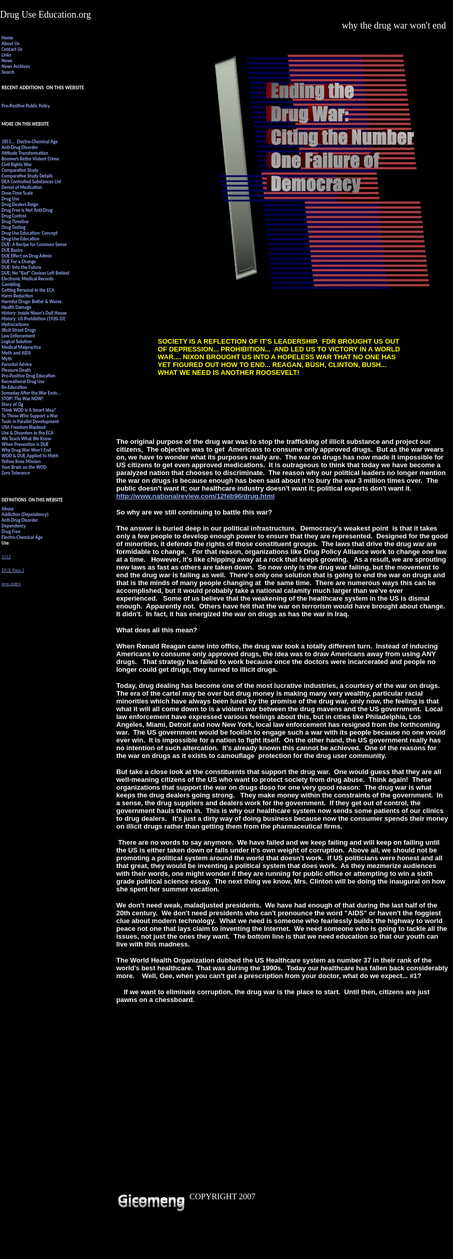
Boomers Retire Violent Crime (30, 158)
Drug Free (11, 531)
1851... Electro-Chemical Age (30, 141)
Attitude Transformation (25, 153)
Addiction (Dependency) (25, 514)
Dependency (14, 526)
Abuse (7, 508)
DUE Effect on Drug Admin (27, 256)
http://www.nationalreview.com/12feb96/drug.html (195, 496)
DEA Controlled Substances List (32, 181)
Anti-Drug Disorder (20, 147)
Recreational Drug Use (23, 381)
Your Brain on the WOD (24, 467)
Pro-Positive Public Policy (26, 106)
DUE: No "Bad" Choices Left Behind (35, 273)
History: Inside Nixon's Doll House (34, 313)
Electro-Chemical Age (22, 537)
